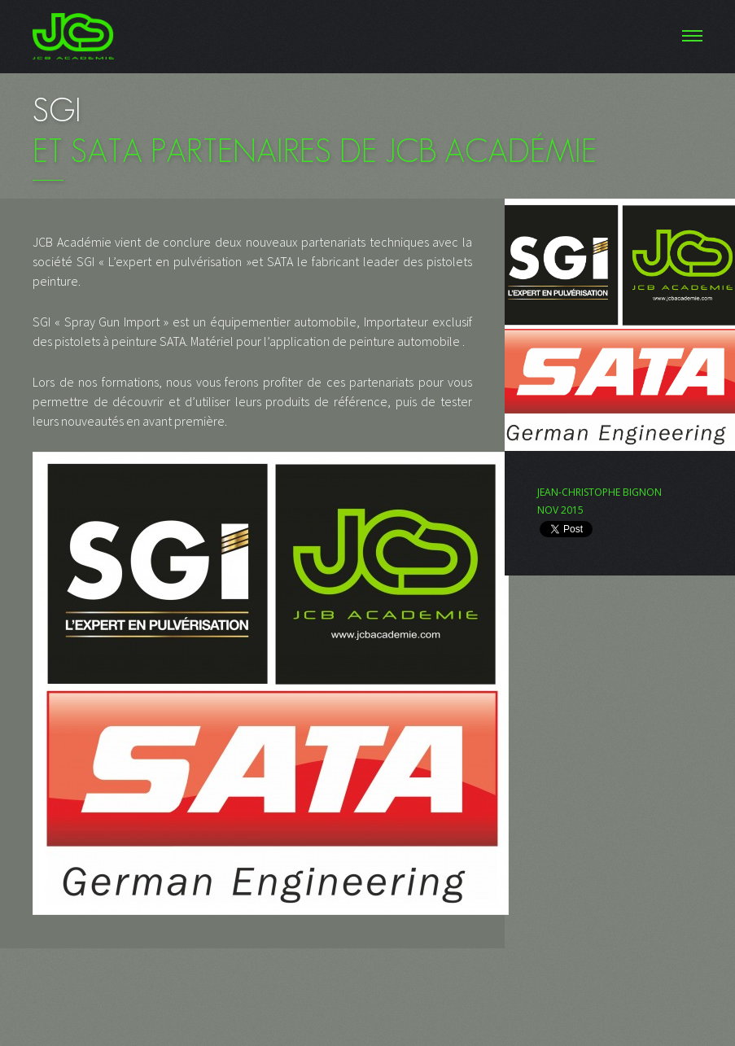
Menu (367, 36)
